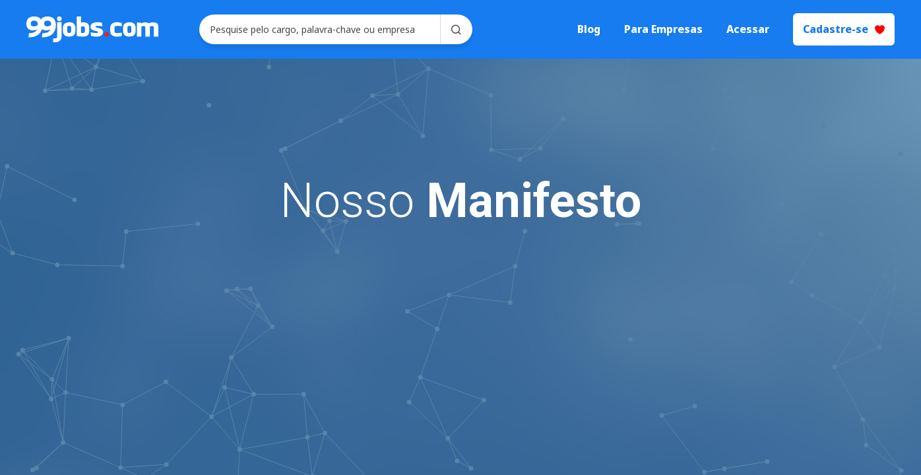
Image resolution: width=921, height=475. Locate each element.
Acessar (747, 29)
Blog (588, 29)
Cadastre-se (844, 29)
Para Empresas (663, 29)
